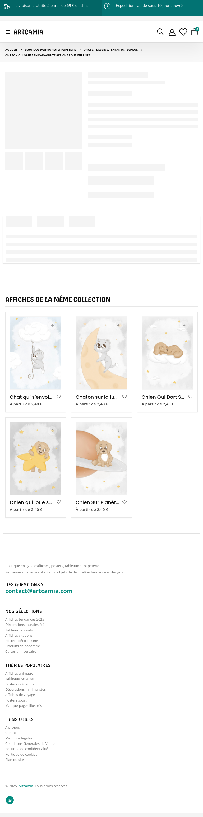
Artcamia (26, 789)
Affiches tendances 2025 (24, 619)
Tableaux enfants (19, 630)
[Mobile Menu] (9, 31)
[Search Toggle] (160, 31)
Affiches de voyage (20, 696)
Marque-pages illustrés (23, 707)
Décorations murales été (25, 624)
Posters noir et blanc (21, 685)
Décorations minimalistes (25, 691)
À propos (12, 730)
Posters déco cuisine (21, 641)
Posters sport (16, 702)
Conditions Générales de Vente (30, 746)
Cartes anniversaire (20, 652)
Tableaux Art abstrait (22, 680)
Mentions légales (18, 741)
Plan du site (14, 763)
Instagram (10, 804)
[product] (35, 353)
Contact (11, 735)
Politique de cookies (21, 757)
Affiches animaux (19, 674)
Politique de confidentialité (26, 752)
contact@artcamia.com (39, 590)
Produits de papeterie (22, 647)
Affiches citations (19, 636)
